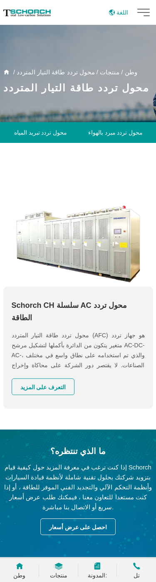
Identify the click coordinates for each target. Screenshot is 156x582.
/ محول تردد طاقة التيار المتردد (58, 72)
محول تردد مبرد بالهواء (115, 132)
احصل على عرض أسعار (78, 527)
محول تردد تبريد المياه (40, 132)
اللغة (118, 12)
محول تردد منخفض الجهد (115, 174)
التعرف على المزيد (43, 387)
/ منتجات (112, 72)
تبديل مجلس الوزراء (115, 153)
